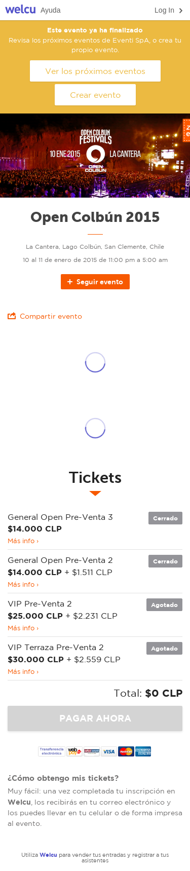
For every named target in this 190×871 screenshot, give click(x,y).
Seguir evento (94, 282)
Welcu (20, 10)
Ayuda (50, 10)
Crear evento (95, 94)
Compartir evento (45, 316)
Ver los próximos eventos (95, 70)
